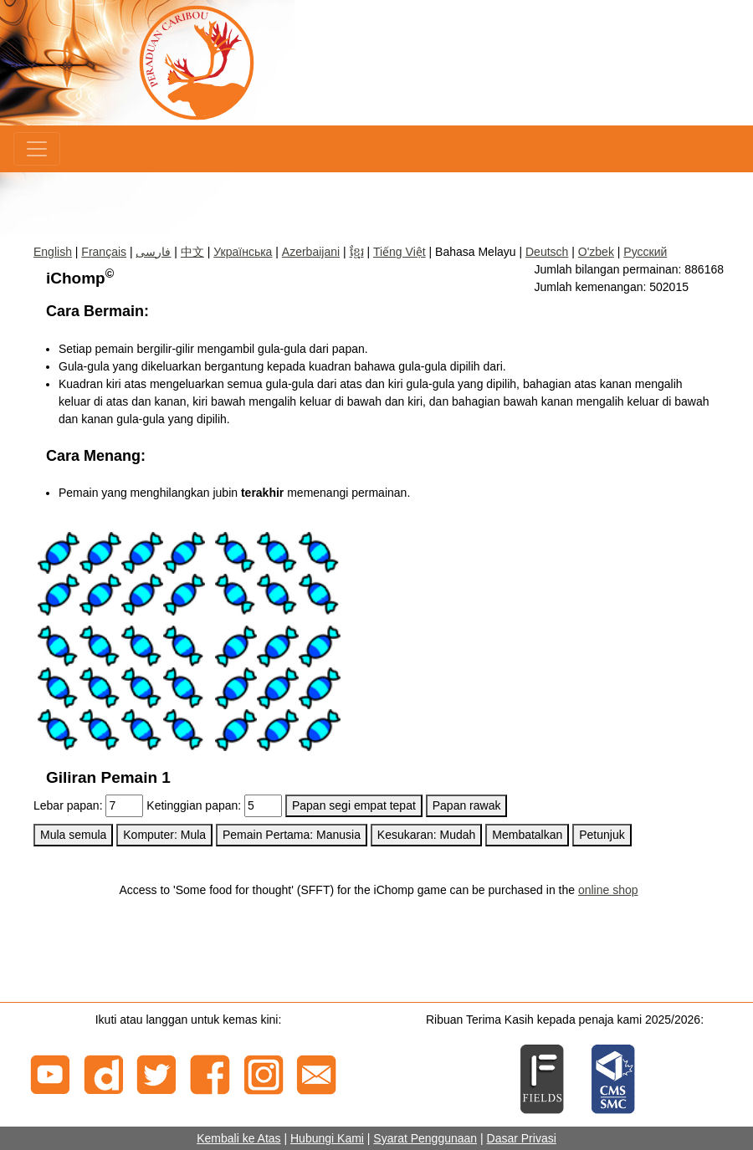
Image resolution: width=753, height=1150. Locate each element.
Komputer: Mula (164, 834)
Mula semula (73, 834)
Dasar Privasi (521, 1138)
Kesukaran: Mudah (426, 834)
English (52, 251)
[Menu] (36, 149)
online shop (608, 890)
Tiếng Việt (399, 251)
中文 (192, 251)
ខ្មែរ (357, 251)
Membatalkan (527, 834)
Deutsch (546, 251)
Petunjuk (601, 834)
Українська (242, 251)
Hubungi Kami (327, 1138)
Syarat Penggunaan (425, 1138)
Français (103, 251)
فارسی (153, 251)
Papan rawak (467, 805)
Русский (645, 251)
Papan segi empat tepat (354, 805)
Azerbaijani (311, 251)
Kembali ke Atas (238, 1138)
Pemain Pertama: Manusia (292, 834)
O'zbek (596, 251)
